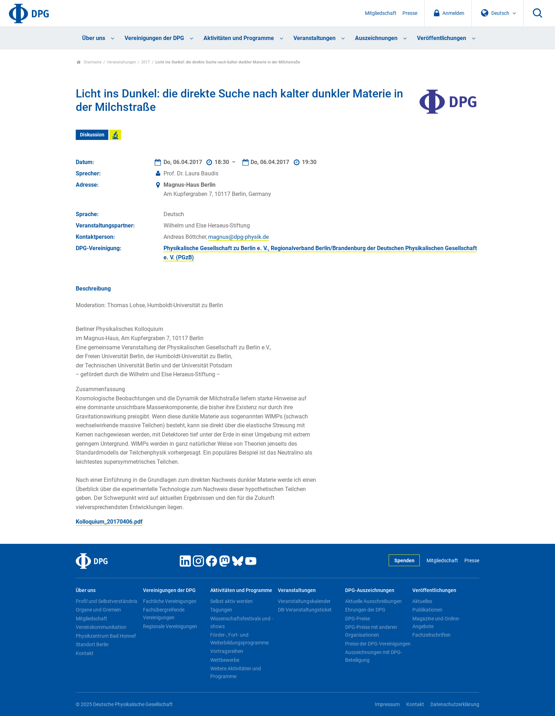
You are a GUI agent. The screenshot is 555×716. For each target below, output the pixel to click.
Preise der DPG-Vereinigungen (378, 644)
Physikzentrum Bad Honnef (106, 636)
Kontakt (84, 653)
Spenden (404, 561)
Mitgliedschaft (380, 13)
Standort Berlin (92, 644)
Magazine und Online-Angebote (436, 622)
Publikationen (427, 610)
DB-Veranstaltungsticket (305, 610)
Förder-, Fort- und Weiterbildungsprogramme (239, 638)
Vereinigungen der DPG (154, 38)
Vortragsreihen (226, 651)
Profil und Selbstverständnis (106, 601)
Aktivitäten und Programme (239, 38)
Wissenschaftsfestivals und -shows (241, 622)
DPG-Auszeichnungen (369, 590)
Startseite (89, 62)
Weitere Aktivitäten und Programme (235, 672)
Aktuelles (422, 601)
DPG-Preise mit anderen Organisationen (371, 631)
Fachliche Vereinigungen (169, 601)
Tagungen (221, 610)
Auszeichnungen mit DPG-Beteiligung (373, 656)
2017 (145, 62)
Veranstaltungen (314, 38)
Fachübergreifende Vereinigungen (163, 613)
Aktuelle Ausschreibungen (373, 601)
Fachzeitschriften (431, 635)
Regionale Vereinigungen (170, 626)
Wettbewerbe (224, 660)
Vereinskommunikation (101, 627)
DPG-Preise (357, 618)
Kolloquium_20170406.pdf (109, 521)
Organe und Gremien (98, 610)
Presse (409, 13)
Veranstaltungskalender (304, 601)
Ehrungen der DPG (365, 610)
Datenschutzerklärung (454, 704)
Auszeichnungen (376, 38)
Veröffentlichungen (441, 38)
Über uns (93, 38)
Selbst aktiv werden (231, 601)
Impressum (387, 704)
